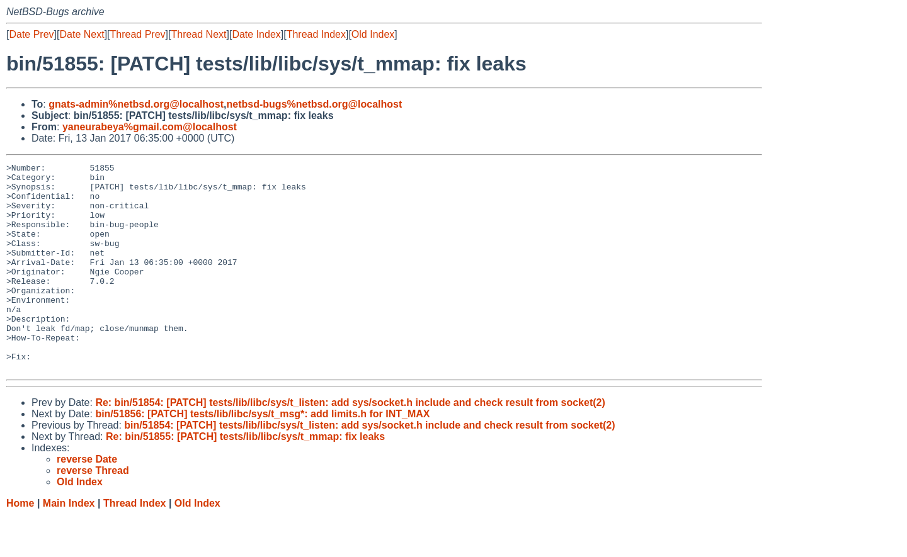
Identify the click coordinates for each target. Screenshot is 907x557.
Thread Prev (138, 34)
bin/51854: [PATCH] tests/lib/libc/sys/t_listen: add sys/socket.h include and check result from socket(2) (369, 466)
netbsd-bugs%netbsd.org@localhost (314, 104)
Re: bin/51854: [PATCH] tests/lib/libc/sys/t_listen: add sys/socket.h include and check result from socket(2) (350, 444)
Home (20, 544)
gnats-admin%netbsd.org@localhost (136, 104)
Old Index (372, 34)
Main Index (69, 544)
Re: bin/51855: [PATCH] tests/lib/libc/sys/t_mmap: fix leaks (245, 478)
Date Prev (31, 34)
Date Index (256, 34)
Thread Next (198, 34)
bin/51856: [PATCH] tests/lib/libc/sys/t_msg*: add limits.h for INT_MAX (262, 455)
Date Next (81, 34)
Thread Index (316, 34)
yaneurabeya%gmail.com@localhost (149, 126)
